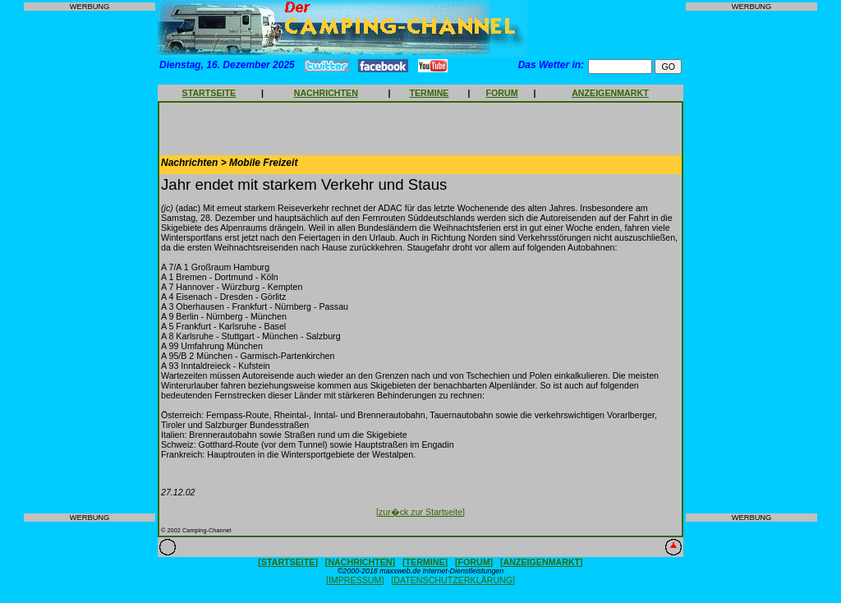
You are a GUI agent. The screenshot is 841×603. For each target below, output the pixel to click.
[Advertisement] (89, 262)
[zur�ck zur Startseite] (420, 512)
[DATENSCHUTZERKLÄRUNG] (453, 580)
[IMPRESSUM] (355, 580)
